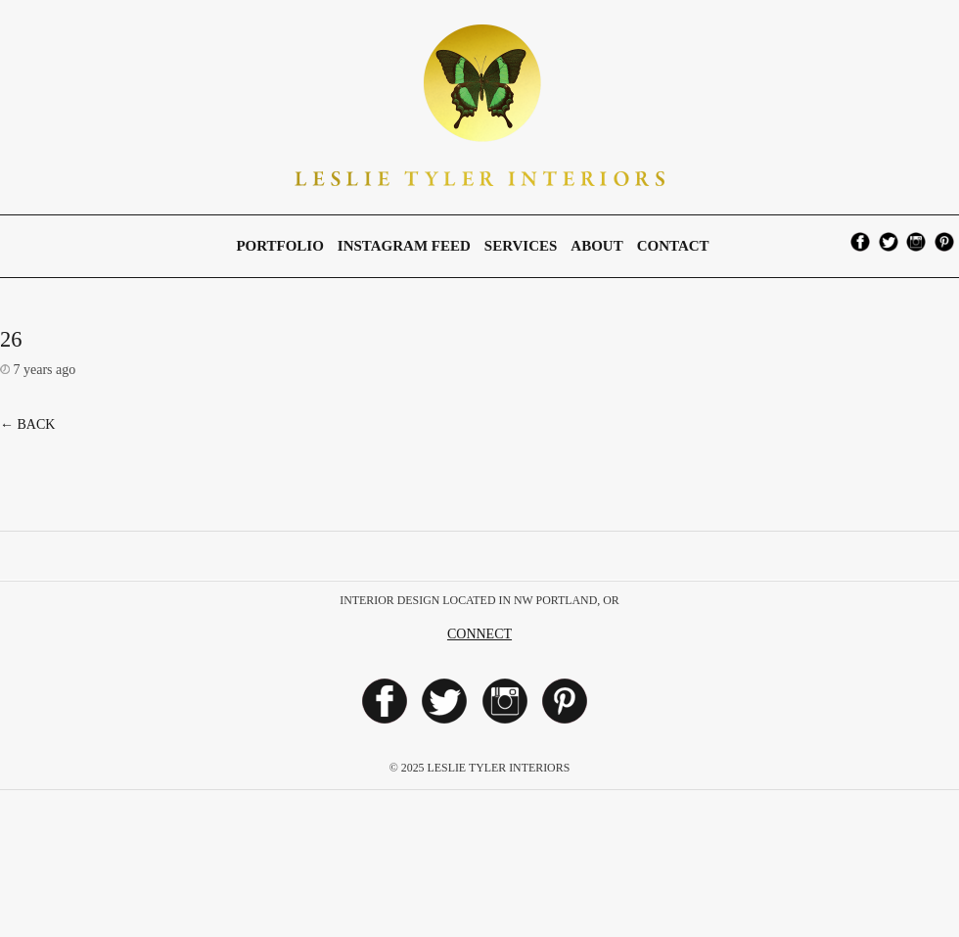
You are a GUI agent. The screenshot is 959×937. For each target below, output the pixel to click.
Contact (673, 246)
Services (521, 246)
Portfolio (279, 246)
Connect (479, 634)
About (596, 246)
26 (11, 339)
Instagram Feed (404, 246)
